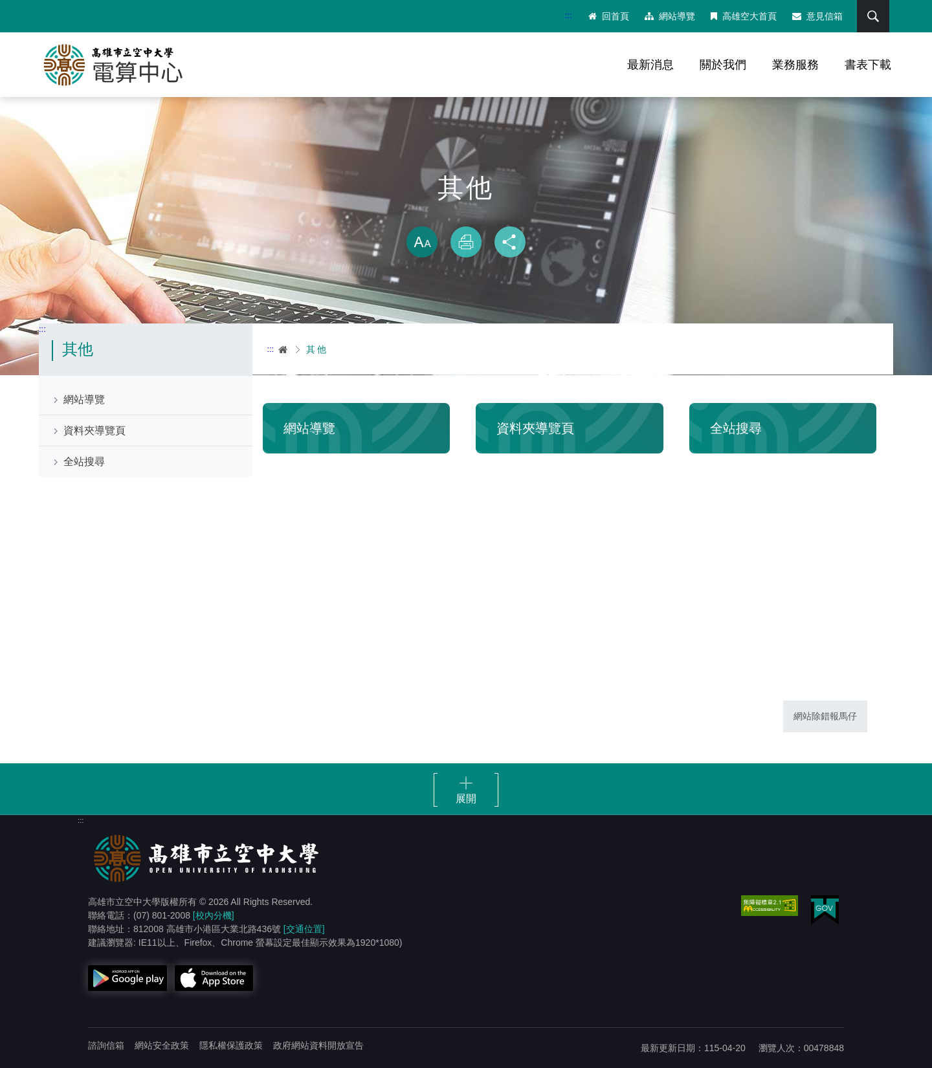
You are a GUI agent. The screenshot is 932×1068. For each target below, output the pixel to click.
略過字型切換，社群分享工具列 (466, 213)
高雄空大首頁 (744, 16)
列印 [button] (466, 241)
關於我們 (723, 64)
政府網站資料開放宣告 (318, 1045)
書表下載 (868, 64)
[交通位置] (304, 929)
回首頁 (608, 16)
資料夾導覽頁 (94, 430)
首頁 (283, 349)
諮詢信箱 (106, 1045)
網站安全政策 (162, 1045)
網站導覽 (670, 16)
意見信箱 (817, 16)
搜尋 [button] (873, 16)
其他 (316, 349)
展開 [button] (466, 798)
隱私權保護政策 (231, 1045)
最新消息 (650, 64)
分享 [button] (510, 241)
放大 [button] (422, 241)
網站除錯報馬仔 (825, 716)
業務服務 (795, 64)
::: (568, 15)
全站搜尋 (84, 461)
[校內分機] (213, 915)
